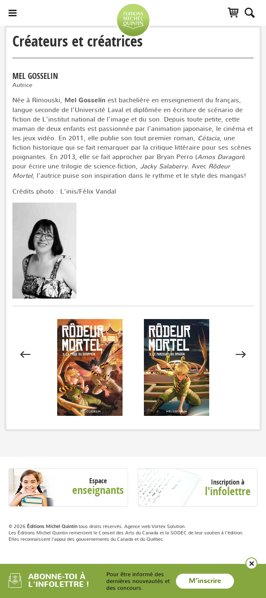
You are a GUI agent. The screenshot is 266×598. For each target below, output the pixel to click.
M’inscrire (205, 581)
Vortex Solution (168, 526)
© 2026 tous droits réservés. (66, 526)
